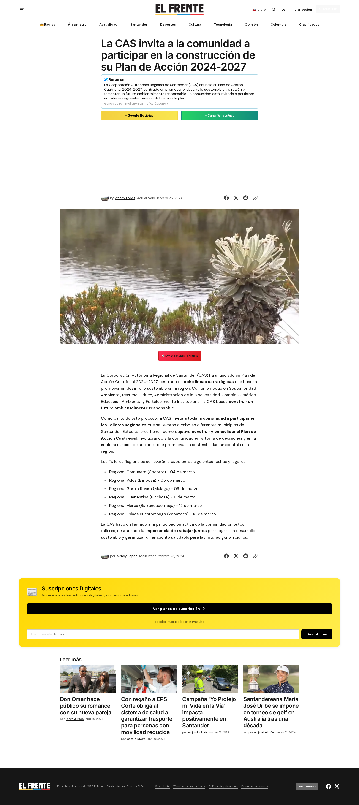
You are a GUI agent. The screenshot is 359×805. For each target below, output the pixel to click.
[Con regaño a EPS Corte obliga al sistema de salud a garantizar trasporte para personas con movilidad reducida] (149, 716)
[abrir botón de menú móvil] (22, 9)
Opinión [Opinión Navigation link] (251, 24)
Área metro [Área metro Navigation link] (77, 24)
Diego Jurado (75, 719)
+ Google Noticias (139, 115)
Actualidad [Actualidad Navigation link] (108, 24)
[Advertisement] (179, 154)
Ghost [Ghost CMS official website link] (130, 786)
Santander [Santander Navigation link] (138, 24)
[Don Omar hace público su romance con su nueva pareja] (88, 707)
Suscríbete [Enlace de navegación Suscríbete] (162, 786)
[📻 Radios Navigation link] (49, 24)
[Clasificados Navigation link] (307, 24)
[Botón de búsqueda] (273, 9)
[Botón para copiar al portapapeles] (254, 198)
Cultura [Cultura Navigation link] (195, 24)
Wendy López (125, 198)
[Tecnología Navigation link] (223, 24)
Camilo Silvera (136, 738)
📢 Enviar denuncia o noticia (179, 355)
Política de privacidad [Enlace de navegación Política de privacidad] (223, 786)
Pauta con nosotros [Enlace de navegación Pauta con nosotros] (254, 786)
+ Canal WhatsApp (220, 115)
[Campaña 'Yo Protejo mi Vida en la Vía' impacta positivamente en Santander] (210, 713)
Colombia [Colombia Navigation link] (278, 24)
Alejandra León (198, 732)
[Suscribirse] (328, 9)
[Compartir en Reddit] (245, 198)
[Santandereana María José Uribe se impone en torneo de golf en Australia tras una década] (271, 713)
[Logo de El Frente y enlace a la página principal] (179, 9)
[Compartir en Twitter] (236, 198)
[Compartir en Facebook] (227, 198)
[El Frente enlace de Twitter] (336, 786)
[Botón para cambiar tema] (283, 9)
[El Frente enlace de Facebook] (329, 786)
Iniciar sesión (301, 9)
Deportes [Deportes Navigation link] (168, 24)
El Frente (143, 786)
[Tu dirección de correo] (163, 634)
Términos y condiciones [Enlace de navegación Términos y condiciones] (189, 786)
